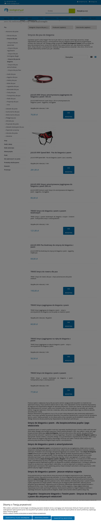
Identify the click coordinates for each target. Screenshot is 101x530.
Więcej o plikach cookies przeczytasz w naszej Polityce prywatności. (24, 514)
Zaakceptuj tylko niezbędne (18, 519)
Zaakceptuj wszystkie (63, 519)
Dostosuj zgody (42, 519)
